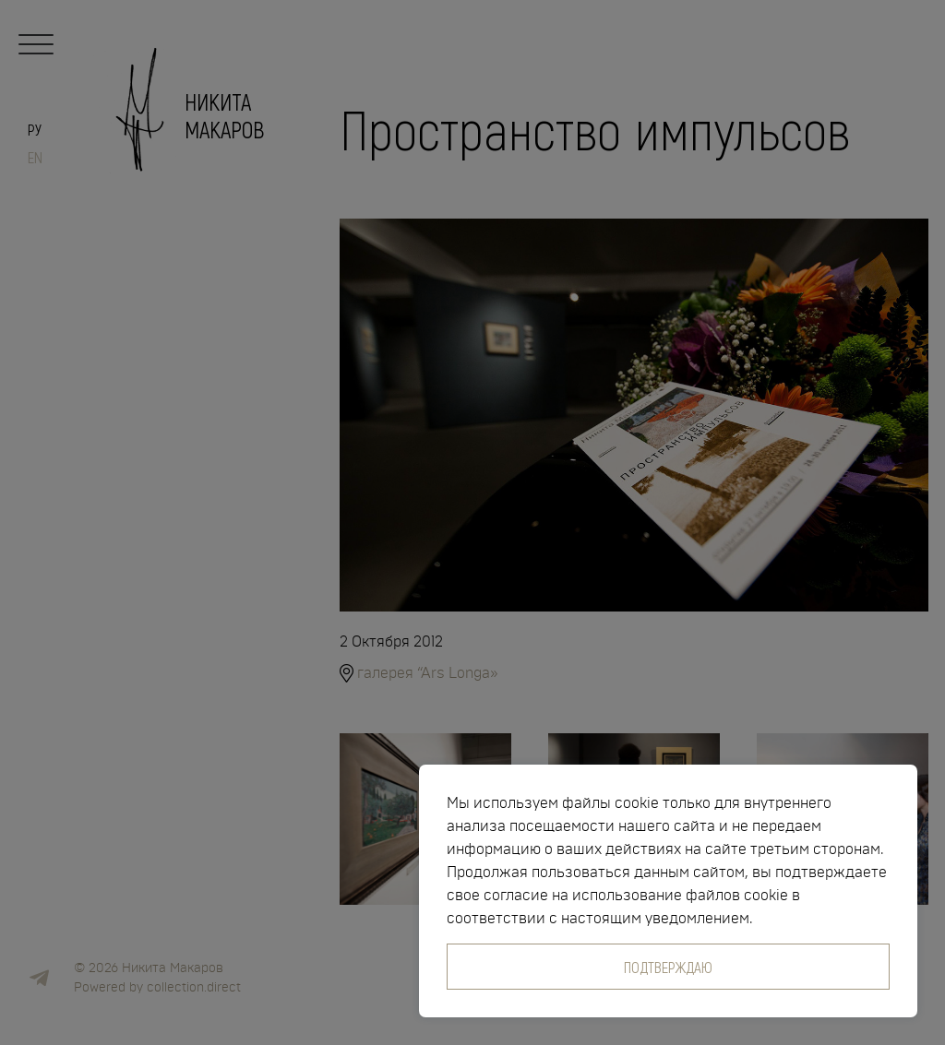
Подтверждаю (668, 966)
